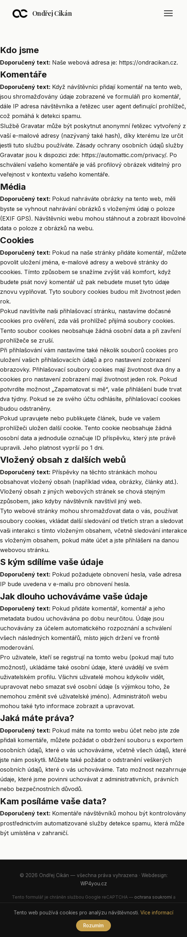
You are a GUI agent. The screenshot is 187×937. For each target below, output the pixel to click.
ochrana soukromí (153, 897)
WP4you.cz (93, 883)
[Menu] (168, 13)
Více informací (156, 912)
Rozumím (93, 925)
